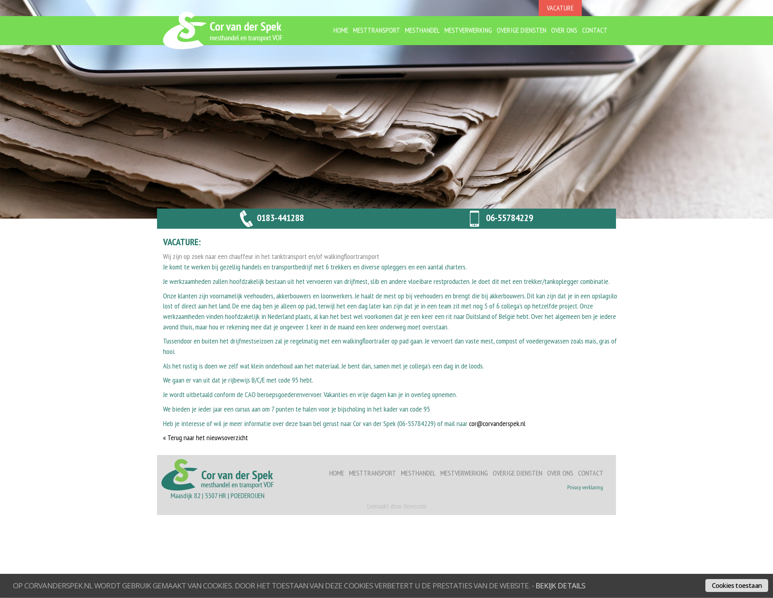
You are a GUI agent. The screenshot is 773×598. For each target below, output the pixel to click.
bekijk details (560, 585)
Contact (595, 30)
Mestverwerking (468, 30)
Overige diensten (521, 30)
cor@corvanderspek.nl (497, 423)
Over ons (564, 30)
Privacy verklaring (585, 487)
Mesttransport (376, 30)
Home (340, 30)
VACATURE (560, 7)
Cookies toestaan (737, 585)
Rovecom (415, 506)
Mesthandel (422, 30)
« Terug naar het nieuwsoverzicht (205, 437)
